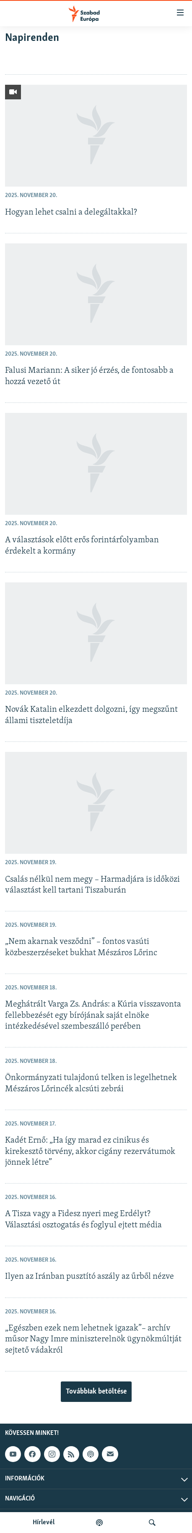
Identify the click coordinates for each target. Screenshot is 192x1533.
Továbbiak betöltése (96, 1392)
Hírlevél (43, 1522)
